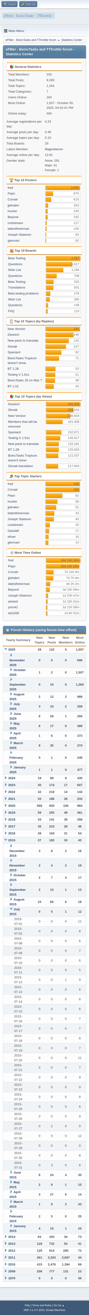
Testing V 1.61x (18, 374)
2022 (11, 792)
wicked (13, 601)
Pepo (11, 193)
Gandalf (13, 531)
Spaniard (14, 352)
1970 (11, 1278)
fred (10, 187)
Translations (16, 287)
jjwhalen (13, 205)
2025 (11, 649)
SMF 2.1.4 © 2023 (33, 1310)
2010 (11, 1264)
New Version (16, 329)
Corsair (13, 199)
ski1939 (13, 613)
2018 (11, 819)
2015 (11, 840)
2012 (11, 1250)
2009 (11, 1271)
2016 (11, 833)
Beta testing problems (23, 293)
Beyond (13, 217)
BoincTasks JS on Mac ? (25, 380)
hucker (12, 211)
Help (27, 1305)
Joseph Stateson (19, 234)
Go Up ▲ (59, 1305)
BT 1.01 (13, 386)
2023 (11, 785)
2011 (11, 1257)
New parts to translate (23, 340)
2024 (11, 778)
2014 (11, 1237)
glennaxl (13, 240)
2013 (11, 1243)
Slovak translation (20, 466)
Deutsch (13, 334)
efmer (12, 536)
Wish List (14, 270)
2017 (11, 826)
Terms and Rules (42, 1305)
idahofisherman (18, 228)
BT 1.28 (13, 368)
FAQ (11, 311)
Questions (15, 264)
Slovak (12, 346)
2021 (11, 799)
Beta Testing (16, 258)
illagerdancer (54, 149)
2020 (11, 805)
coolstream (15, 223)
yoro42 (13, 607)
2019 (11, 812)
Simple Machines (56, 1310)
